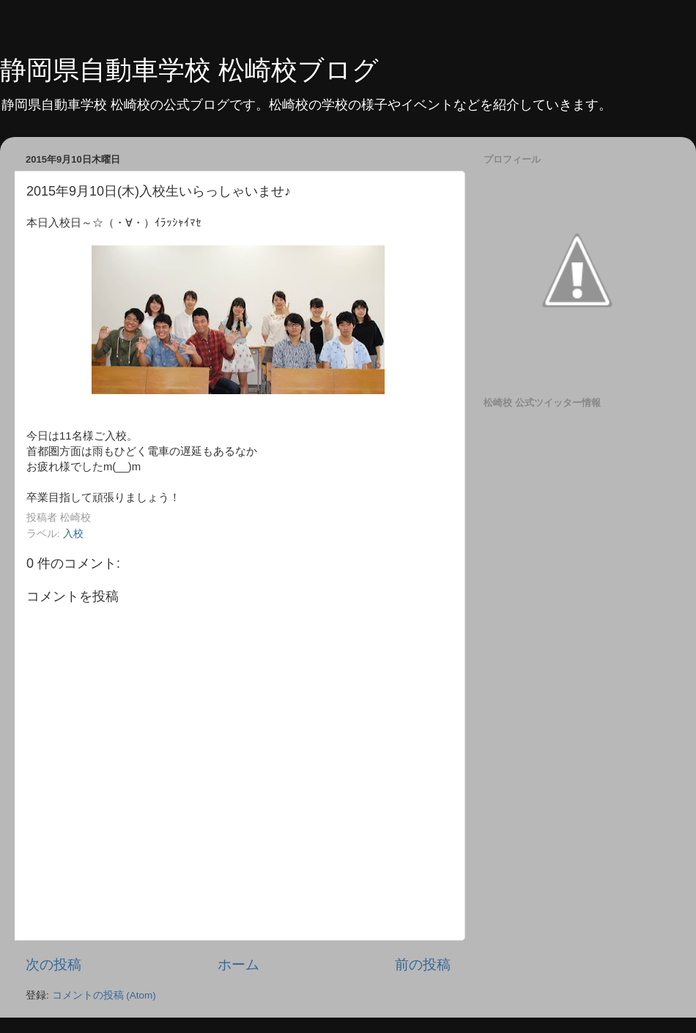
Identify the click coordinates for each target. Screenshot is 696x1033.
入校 (73, 533)
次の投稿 (53, 964)
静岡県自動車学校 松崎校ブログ (189, 70)
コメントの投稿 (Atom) (104, 995)
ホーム (238, 964)
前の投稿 (423, 964)
